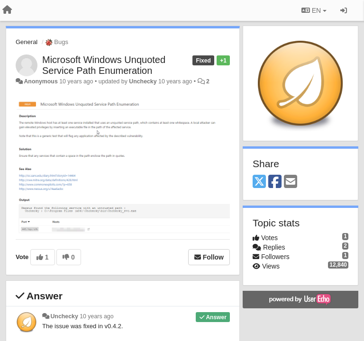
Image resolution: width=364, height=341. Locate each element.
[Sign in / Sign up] (343, 10)
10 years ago (96, 316)
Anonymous (40, 81)
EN (314, 10)
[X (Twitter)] (259, 182)
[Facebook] (275, 182)
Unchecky (142, 81)
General (26, 41)
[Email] (290, 182)
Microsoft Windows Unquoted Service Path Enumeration (103, 65)
